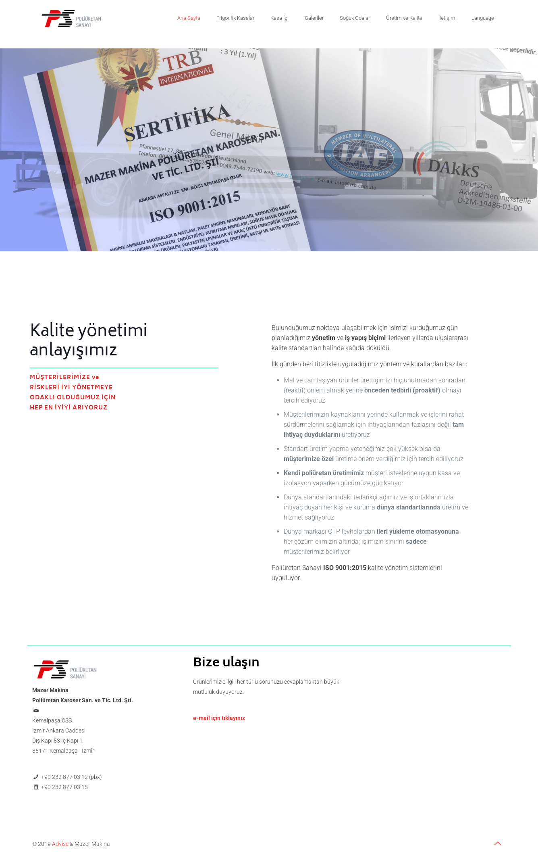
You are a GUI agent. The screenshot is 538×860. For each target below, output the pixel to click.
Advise (60, 844)
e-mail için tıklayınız (219, 718)
